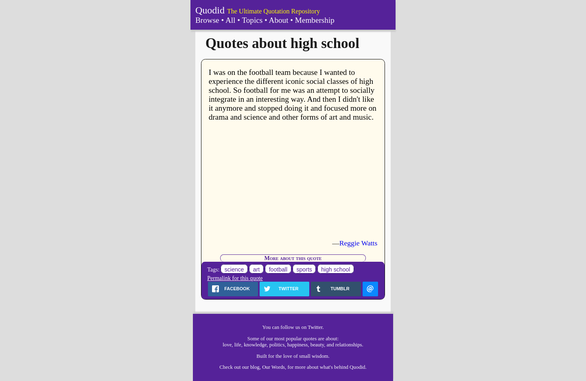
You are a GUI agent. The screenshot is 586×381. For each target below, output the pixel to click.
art (256, 269)
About (279, 20)
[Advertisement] (293, 180)
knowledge (255, 345)
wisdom (320, 356)
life (237, 345)
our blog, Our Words (263, 367)
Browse (207, 20)
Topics (252, 20)
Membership (315, 20)
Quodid (210, 10)
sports (304, 269)
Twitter (315, 327)
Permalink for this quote (234, 278)
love (227, 345)
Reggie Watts (358, 243)
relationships (348, 345)
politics (277, 345)
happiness (297, 345)
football (278, 269)
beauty (317, 345)
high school (335, 269)
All (230, 20)
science (234, 269)
